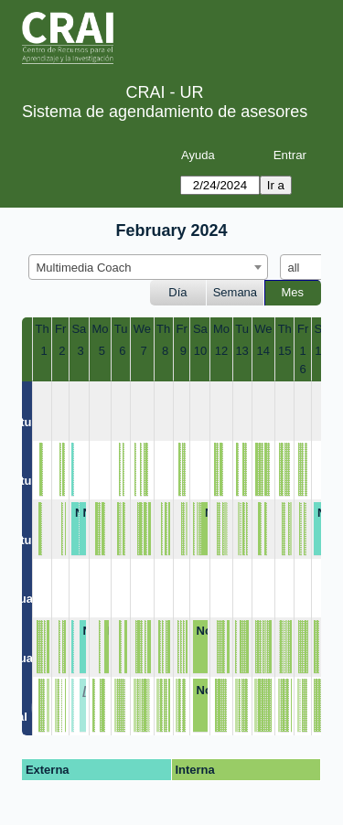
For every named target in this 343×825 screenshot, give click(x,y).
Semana (235, 292)
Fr (60, 329)
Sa (78, 329)
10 (200, 351)
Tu (121, 329)
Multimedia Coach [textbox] (84, 267)
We (142, 329)
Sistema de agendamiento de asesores (164, 111)
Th (42, 329)
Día (177, 292)
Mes (293, 292)
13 (241, 351)
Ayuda (198, 155)
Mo (100, 329)
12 (221, 351)
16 (303, 360)
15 (284, 351)
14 (263, 351)
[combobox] (148, 267)
